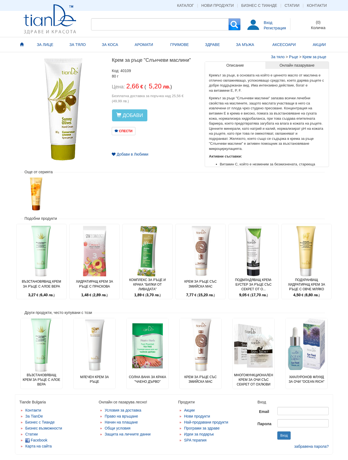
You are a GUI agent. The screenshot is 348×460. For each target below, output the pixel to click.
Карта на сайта (38, 446)
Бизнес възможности (43, 428)
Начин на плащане (121, 422)
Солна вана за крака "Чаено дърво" (147, 379)
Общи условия (117, 428)
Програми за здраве (202, 428)
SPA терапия (195, 440)
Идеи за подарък (199, 434)
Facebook (36, 440)
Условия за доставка (123, 410)
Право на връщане (121, 416)
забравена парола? (311, 446)
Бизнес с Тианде (259, 5)
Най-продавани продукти (206, 422)
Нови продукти (217, 5)
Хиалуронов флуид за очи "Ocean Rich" (306, 379)
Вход (268, 22)
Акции (189, 410)
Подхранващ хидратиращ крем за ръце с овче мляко (306, 284)
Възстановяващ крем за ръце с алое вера (41, 284)
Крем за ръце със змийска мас (200, 284)
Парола (264, 424)
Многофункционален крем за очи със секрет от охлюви (253, 379)
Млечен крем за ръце (94, 379)
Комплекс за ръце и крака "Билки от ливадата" (147, 284)
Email (264, 411)
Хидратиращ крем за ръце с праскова (94, 284)
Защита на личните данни (128, 434)
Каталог (185, 5)
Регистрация (275, 28)
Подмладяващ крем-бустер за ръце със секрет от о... (253, 284)
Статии (292, 5)
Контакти (317, 5)
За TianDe (34, 416)
